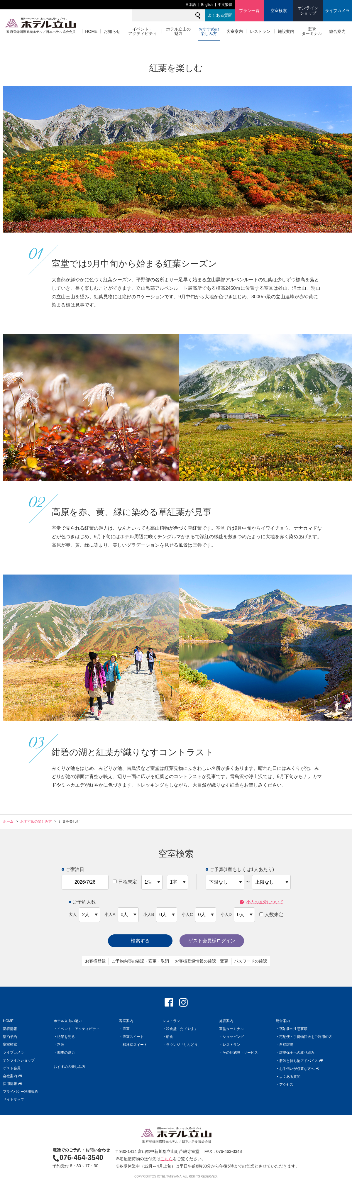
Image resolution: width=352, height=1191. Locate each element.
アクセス (286, 1084)
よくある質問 (220, 15)
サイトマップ (13, 1099)
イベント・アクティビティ (142, 31)
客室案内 (234, 31)
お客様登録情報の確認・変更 (201, 961)
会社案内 (12, 1076)
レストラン (260, 31)
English (207, 5)
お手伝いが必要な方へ (299, 1069)
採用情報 (12, 1084)
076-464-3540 (78, 1157)
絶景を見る (66, 1037)
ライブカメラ (337, 10)
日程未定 (125, 881)
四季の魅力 (66, 1053)
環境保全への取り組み (296, 1053)
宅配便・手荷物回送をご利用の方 (305, 1037)
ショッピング (233, 1037)
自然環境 (286, 1045)
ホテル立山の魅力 (178, 31)
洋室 (126, 1029)
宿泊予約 (10, 1037)
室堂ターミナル (312, 31)
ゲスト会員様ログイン (211, 940)
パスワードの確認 (250, 961)
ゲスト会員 (12, 1068)
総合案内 (337, 31)
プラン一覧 (249, 10)
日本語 (190, 5)
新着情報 (10, 1029)
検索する (140, 940)
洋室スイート (133, 1037)
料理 (60, 1045)
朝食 (169, 1037)
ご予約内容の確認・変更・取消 (140, 961)
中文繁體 (225, 5)
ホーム (8, 821)
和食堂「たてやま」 (182, 1029)
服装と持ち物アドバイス (301, 1061)
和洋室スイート (135, 1045)
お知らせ (112, 31)
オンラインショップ (308, 11)
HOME (91, 31)
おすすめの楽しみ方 (209, 31)
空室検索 (278, 10)
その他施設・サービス (240, 1053)
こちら (166, 1158)
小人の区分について (261, 902)
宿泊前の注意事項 (293, 1029)
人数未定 (271, 914)
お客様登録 (95, 961)
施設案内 (286, 31)
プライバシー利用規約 (20, 1092)
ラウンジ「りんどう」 (183, 1045)
